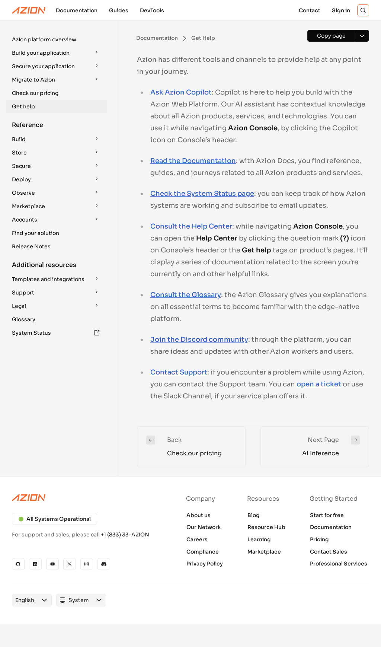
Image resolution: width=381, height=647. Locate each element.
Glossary (23, 319)
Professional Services (338, 563)
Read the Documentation (193, 161)
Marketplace (264, 551)
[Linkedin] (35, 564)
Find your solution (35, 233)
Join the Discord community (199, 339)
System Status (56, 332)
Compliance (202, 551)
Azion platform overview (44, 39)
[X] (69, 564)
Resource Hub (266, 527)
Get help (23, 106)
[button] (56, 39)
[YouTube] (52, 564)
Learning (259, 539)
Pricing (319, 539)
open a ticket (319, 384)
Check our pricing (35, 93)
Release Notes (31, 246)
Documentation (331, 527)
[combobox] (24, 600)
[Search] (363, 10)
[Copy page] (331, 36)
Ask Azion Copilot (181, 92)
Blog (253, 515)
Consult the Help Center (191, 226)
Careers (197, 539)
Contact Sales (328, 551)
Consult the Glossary (185, 295)
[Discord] (103, 564)
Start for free (327, 515)
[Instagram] (86, 564)
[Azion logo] (87, 497)
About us (198, 515)
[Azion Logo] (28, 10)
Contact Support (178, 372)
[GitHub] (18, 564)
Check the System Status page (202, 193)
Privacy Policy (204, 563)
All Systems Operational (54, 519)
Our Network (203, 527)
